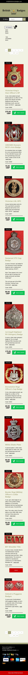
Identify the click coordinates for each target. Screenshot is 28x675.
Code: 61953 (8, 455)
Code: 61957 (8, 214)
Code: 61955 (8, 347)
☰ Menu (5, 19)
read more (17, 105)
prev (6, 50)
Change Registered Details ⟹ (10, 650)
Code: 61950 (8, 610)
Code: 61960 (8, 107)
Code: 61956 (8, 287)
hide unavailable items (6, 38)
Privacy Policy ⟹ (7, 648)
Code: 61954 (8, 402)
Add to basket (19, 113)
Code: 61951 (8, 565)
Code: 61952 (8, 518)
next (17, 53)
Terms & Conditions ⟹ (8, 647)
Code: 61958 (8, 161)
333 (14, 53)
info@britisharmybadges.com (14, 1)
